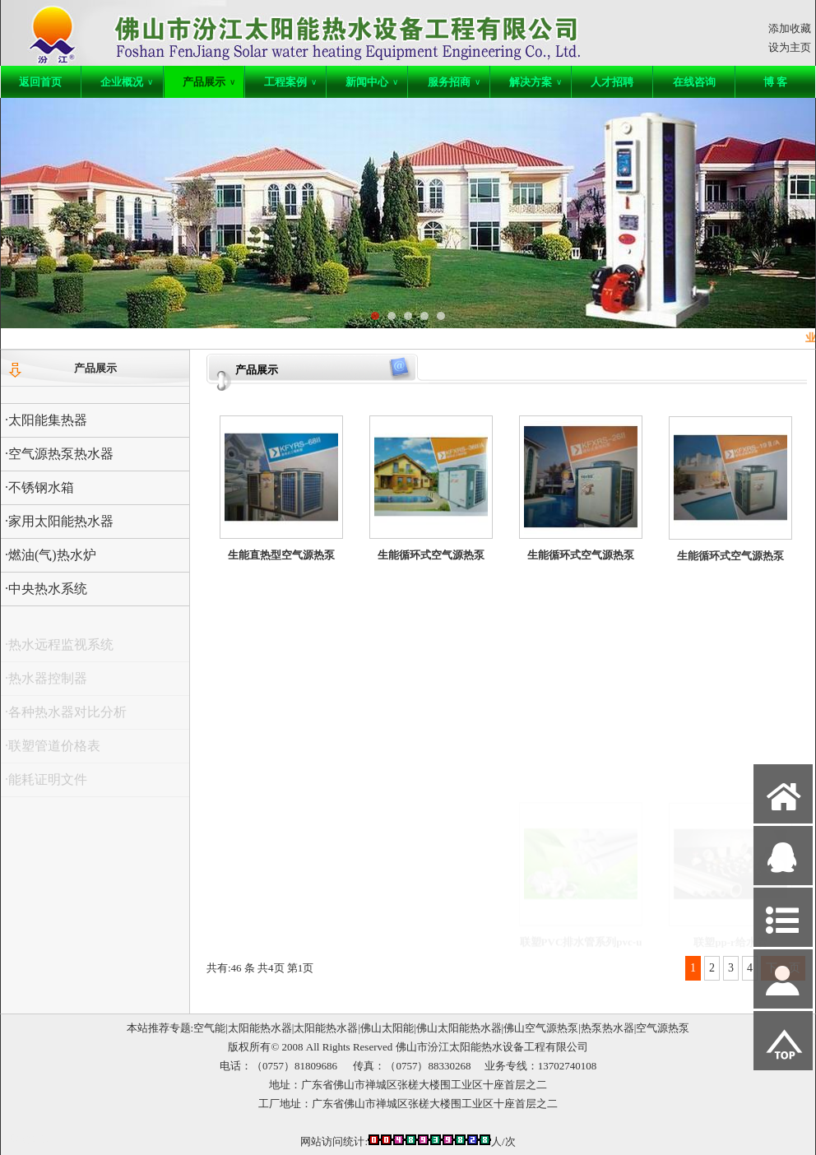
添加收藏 (789, 28)
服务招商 (454, 82)
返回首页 (40, 82)
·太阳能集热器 (46, 420)
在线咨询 (694, 82)
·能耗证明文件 (46, 785)
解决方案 (535, 82)
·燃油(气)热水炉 (50, 555)
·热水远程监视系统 (59, 650)
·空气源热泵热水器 (59, 454)
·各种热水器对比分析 (66, 718)
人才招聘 (612, 82)
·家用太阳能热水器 (59, 521)
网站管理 (30, 1140)
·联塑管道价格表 (52, 751)
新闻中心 (371, 82)
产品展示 (209, 82)
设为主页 (789, 47)
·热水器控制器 (46, 684)
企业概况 (126, 82)
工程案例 (290, 82)
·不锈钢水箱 (39, 487)
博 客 (775, 82)
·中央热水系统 (46, 589)
